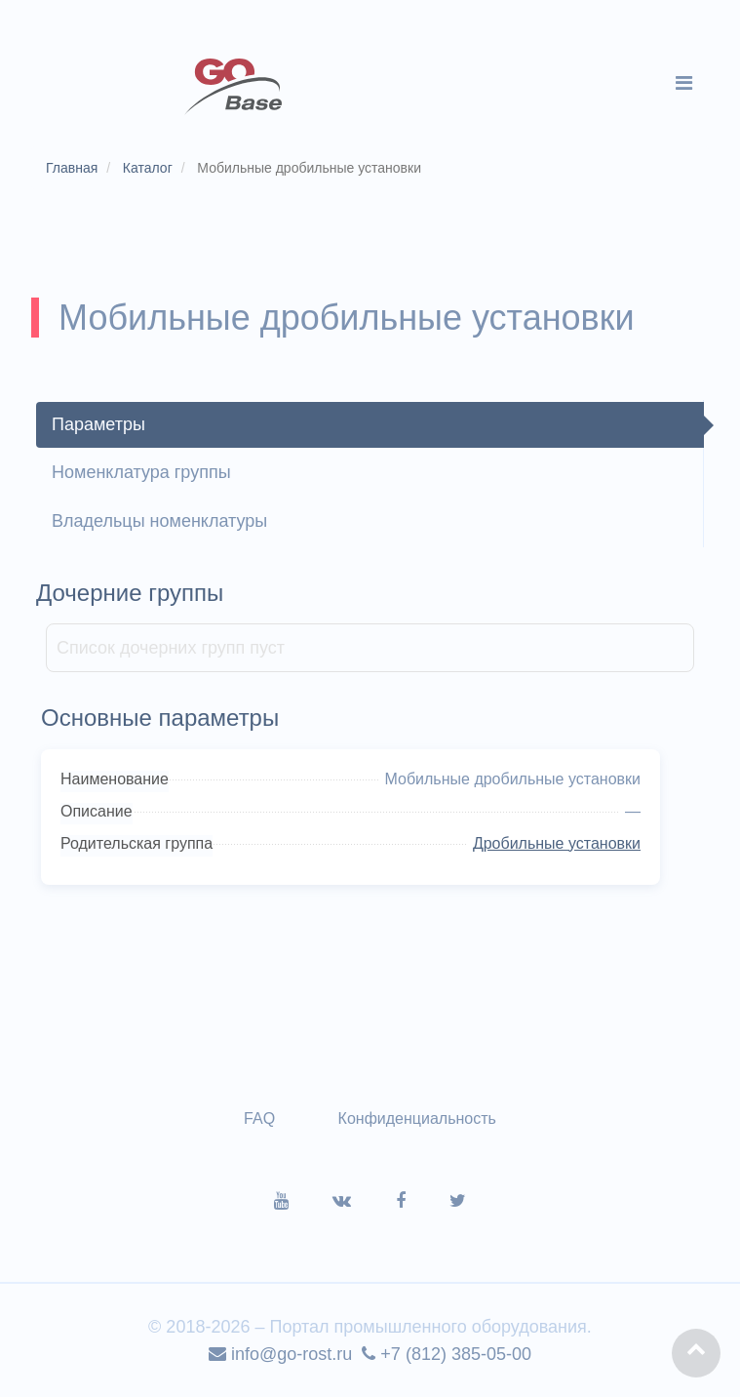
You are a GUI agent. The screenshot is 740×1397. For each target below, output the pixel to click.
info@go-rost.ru (280, 1354)
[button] (696, 1353)
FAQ (259, 1118)
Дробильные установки (557, 843)
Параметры (98, 424)
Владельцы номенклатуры (159, 521)
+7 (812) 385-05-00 (446, 1354)
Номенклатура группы (141, 472)
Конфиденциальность (417, 1118)
